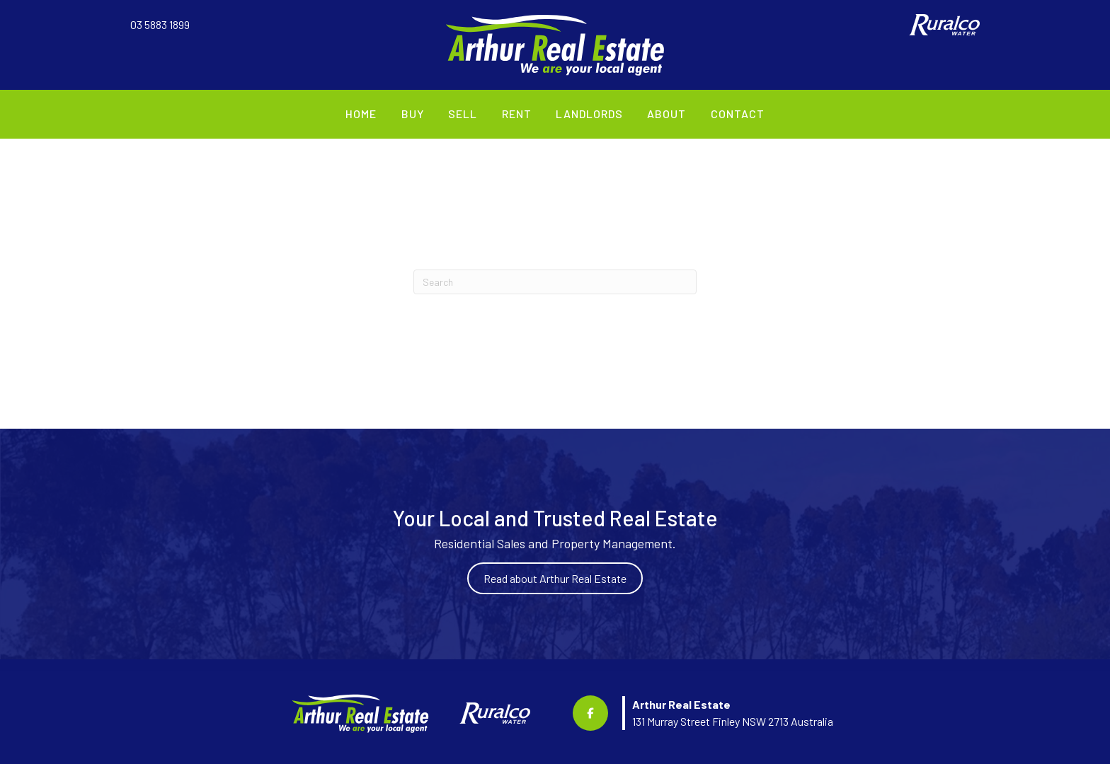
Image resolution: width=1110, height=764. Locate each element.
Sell (462, 113)
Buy (412, 113)
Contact (738, 113)
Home (361, 113)
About (666, 113)
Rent (517, 113)
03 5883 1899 (160, 24)
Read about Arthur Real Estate (555, 578)
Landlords (589, 113)
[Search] (555, 282)
